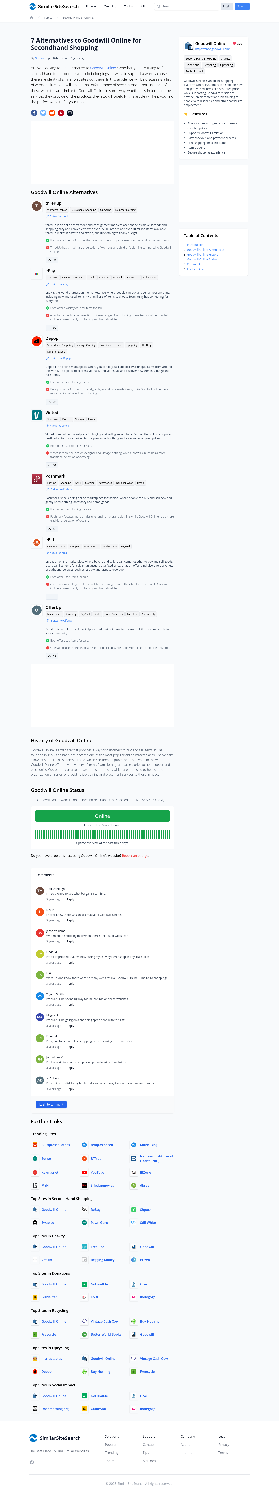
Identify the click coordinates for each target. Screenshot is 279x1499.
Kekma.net (50, 1172)
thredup (53, 203)
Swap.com (49, 1222)
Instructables (52, 1358)
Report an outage (135, 855)
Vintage (79, 419)
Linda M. (52, 952)
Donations (192, 65)
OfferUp (53, 607)
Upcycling (105, 210)
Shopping (52, 277)
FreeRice (97, 1247)
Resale (91, 419)
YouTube (98, 1172)
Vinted (52, 412)
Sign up (242, 6)
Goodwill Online (103, 67)
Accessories (105, 483)
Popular (91, 6)
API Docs (149, 1460)
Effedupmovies (102, 1185)
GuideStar (49, 1297)
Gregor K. (41, 58)
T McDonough (55, 889)
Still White (148, 1222)
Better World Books (106, 1334)
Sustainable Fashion (111, 345)
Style (78, 483)
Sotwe (46, 1158)
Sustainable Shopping (84, 210)
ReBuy (96, 1209)
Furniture (132, 614)
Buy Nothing (150, 1321)
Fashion (66, 419)
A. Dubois (52, 1078)
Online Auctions (56, 546)
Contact (148, 1444)
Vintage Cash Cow (105, 1321)
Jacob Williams (55, 931)
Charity (225, 58)
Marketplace (110, 546)
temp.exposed (102, 1145)
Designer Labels (56, 351)
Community (148, 614)
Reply (70, 899)
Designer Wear (124, 483)
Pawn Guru (99, 1222)
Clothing (89, 483)
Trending (110, 6)
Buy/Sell (117, 277)
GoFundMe (99, 1284)
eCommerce (91, 546)
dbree (144, 1185)
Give (143, 1284)
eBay (50, 270)
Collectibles (149, 277)
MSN (45, 1185)
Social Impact (194, 71)
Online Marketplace (73, 277)
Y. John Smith (55, 994)
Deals (92, 277)
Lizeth (50, 910)
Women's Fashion (57, 210)
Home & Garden (114, 614)
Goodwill (147, 1247)
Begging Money (103, 1260)
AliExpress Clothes (56, 1145)
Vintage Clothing (86, 345)
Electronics (133, 277)
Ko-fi (94, 1297)
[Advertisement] (102, 152)
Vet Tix (47, 1260)
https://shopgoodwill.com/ (212, 49)
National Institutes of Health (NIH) (156, 1158)
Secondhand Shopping (60, 345)
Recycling (210, 65)
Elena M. (52, 1036)
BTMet (96, 1158)
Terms (223, 1452)
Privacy (223, 1444)
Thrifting (146, 345)
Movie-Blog (149, 1145)
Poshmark (55, 476)
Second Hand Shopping (78, 17)
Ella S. (50, 973)
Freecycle (49, 1334)
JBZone (145, 1172)
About (185, 1444)
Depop (52, 338)
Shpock (146, 1209)
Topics (128, 6)
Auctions (104, 277)
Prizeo (145, 1260)
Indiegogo (148, 1297)
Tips (146, 1452)
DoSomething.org (55, 1409)
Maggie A (52, 1015)
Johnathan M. (55, 1057)
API (143, 6)
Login (226, 6)
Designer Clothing (125, 210)
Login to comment (51, 1104)
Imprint (186, 1452)
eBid (50, 539)
